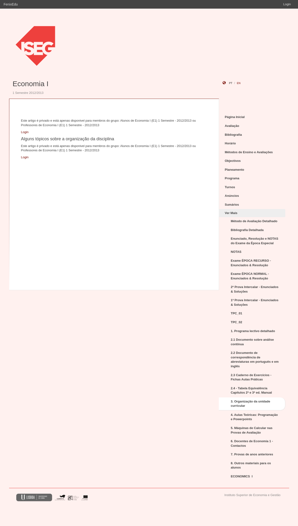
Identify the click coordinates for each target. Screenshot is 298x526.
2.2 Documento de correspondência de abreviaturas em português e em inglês (255, 359)
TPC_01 (236, 313)
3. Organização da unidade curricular (250, 404)
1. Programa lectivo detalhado (253, 331)
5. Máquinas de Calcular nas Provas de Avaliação (251, 430)
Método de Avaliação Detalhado (254, 221)
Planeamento (234, 169)
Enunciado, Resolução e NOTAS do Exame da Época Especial (254, 241)
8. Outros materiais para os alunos (251, 465)
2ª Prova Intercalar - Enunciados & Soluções (254, 289)
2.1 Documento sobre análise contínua (252, 342)
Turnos (230, 187)
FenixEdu (11, 4)
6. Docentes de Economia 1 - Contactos (252, 443)
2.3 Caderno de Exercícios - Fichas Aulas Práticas (251, 377)
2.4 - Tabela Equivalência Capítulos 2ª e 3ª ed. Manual (251, 390)
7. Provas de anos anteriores (252, 454)
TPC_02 (236, 322)
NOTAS (236, 252)
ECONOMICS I (242, 476)
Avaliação (232, 126)
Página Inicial (235, 117)
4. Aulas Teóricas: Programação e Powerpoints (254, 417)
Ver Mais (231, 213)
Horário (230, 143)
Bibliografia (233, 134)
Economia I (31, 84)
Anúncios (232, 196)
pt (230, 83)
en (238, 83)
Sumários (232, 204)
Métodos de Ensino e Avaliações (249, 152)
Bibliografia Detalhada (247, 230)
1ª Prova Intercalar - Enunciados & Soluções (254, 302)
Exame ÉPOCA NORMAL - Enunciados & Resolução (250, 276)
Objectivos (233, 161)
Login (287, 4)
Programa (232, 178)
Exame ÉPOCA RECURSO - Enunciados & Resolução (251, 263)
